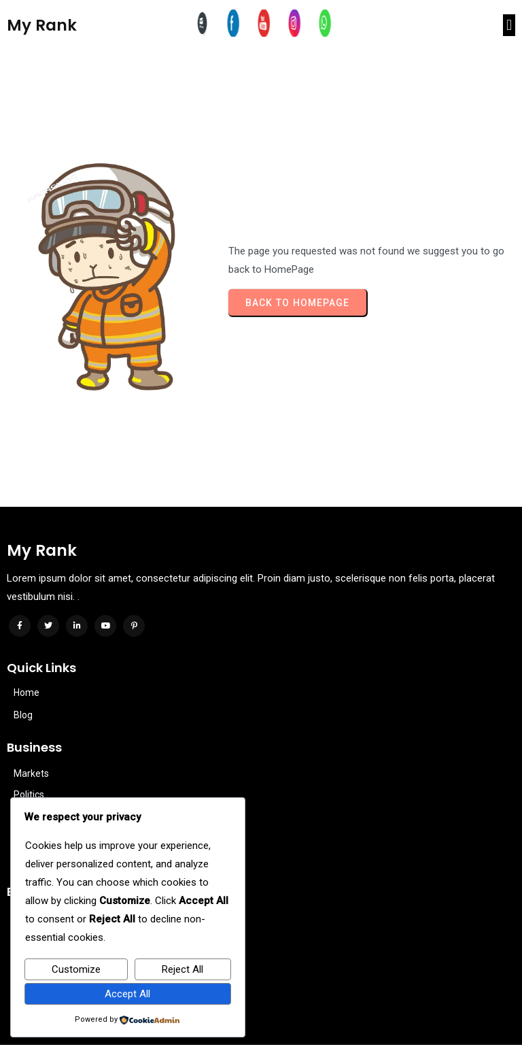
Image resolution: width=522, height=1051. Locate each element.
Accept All (127, 994)
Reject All (182, 969)
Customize (76, 969)
